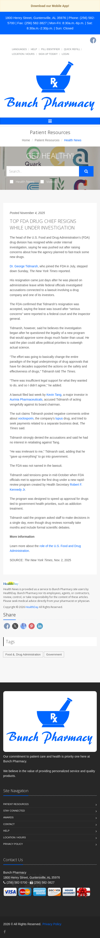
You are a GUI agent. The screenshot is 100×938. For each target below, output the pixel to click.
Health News (22, 181)
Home (26, 140)
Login (65, 54)
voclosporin (26, 418)
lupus (59, 418)
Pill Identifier (50, 49)
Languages (19, 49)
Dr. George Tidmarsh (24, 266)
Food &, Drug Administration (23, 654)
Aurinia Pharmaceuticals (26, 399)
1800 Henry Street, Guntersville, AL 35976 (35, 18)
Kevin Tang (54, 394)
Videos (48, 181)
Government (54, 654)
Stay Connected (14, 810)
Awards (8, 817)
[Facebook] (93, 40)
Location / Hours (23, 54)
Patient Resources (47, 140)
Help (34, 49)
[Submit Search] (86, 171)
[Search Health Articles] (42, 171)
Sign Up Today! (48, 54)
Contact (9, 824)
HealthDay (32, 607)
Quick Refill (72, 49)
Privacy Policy (13, 844)
